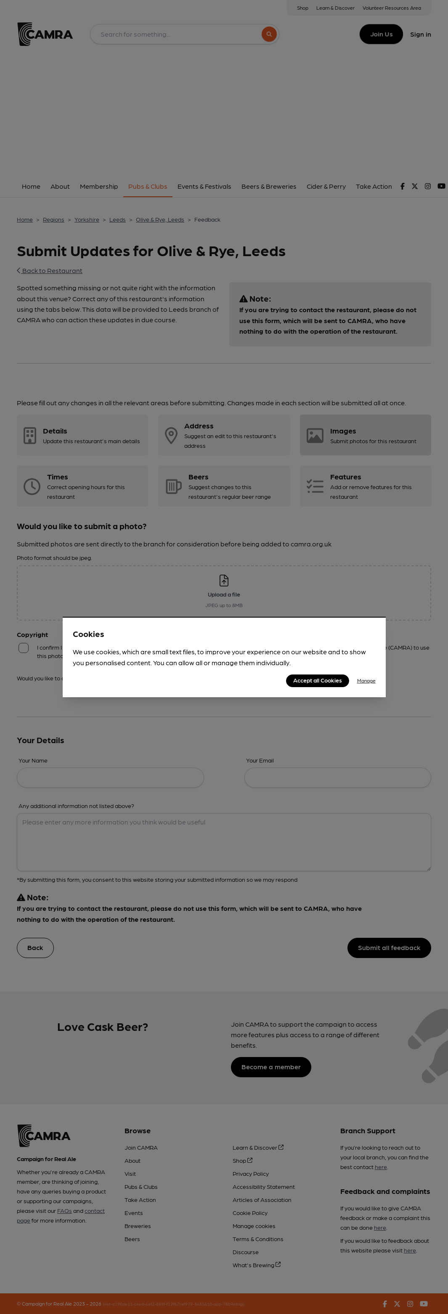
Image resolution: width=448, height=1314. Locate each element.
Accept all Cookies (317, 680)
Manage (366, 680)
